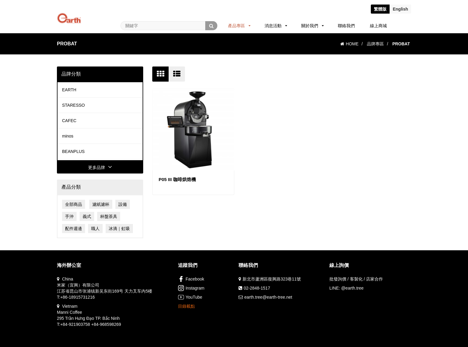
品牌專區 (375, 43)
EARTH (69, 89)
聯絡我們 (346, 25)
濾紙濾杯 (100, 204)
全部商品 (73, 204)
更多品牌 (100, 167)
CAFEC (69, 120)
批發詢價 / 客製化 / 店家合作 (356, 279)
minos (67, 136)
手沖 (69, 216)
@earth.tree (352, 288)
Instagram (191, 288)
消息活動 (276, 25)
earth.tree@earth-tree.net (268, 297)
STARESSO (73, 105)
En (400, 9)
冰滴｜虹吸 (119, 228)
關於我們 (312, 25)
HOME (349, 43)
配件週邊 (73, 228)
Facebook (191, 279)
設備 (122, 204)
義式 (87, 216)
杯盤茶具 (108, 216)
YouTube (190, 297)
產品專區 (239, 25)
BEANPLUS (73, 151)
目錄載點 (186, 306)
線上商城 (378, 25)
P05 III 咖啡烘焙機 (177, 179)
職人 (95, 228)
